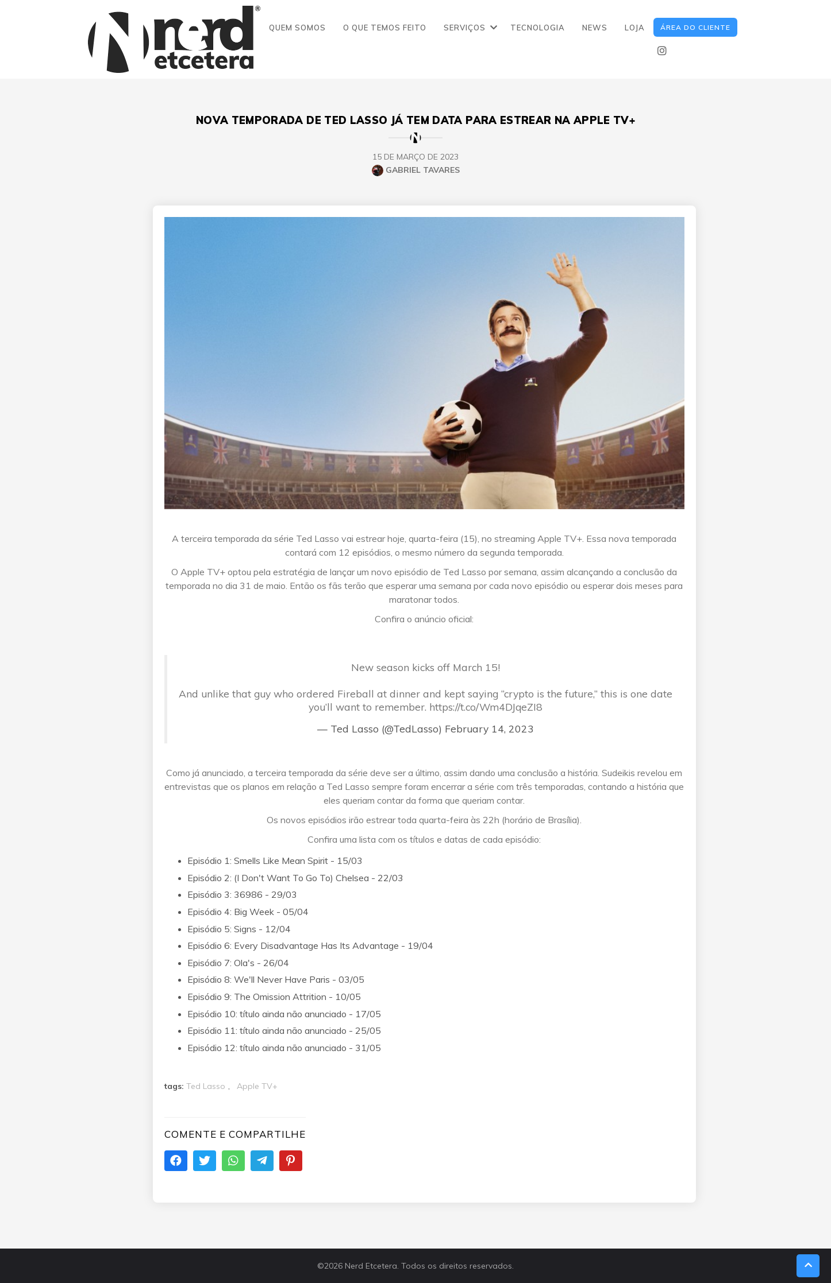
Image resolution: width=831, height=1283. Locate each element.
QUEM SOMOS (297, 27)
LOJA (635, 27)
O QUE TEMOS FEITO (384, 27)
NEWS (594, 27)
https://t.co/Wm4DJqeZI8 (486, 706)
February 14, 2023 (489, 728)
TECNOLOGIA (537, 27)
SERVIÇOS (465, 27)
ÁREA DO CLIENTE (695, 27)
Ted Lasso (205, 1086)
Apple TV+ (257, 1086)
